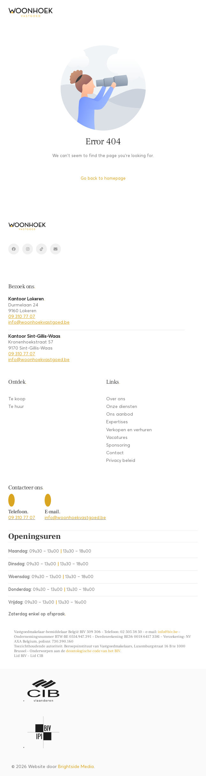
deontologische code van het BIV (93, 651)
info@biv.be (168, 631)
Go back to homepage (103, 179)
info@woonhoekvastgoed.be (39, 322)
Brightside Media (76, 767)
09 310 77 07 (21, 316)
